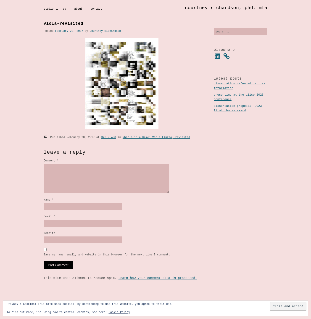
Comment (51, 161)
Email (49, 223)
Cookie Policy (119, 312)
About (78, 9)
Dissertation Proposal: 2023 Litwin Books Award (238, 109)
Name (48, 205)
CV (64, 9)
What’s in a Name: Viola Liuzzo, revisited (156, 137)
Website (49, 240)
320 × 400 (108, 137)
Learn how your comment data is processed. (158, 286)
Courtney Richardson (105, 31)
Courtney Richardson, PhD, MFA (226, 8)
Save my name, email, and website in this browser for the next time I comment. (107, 262)
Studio (48, 9)
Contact (96, 9)
